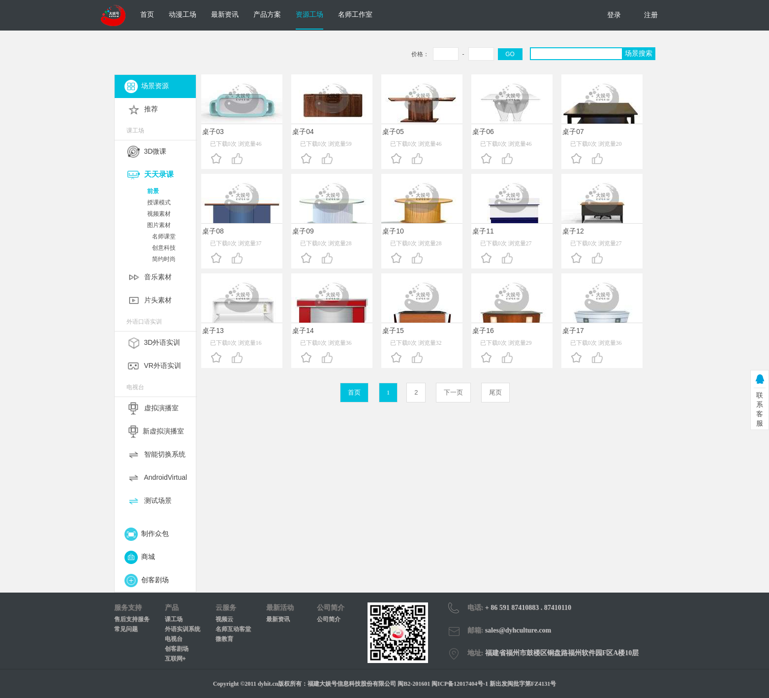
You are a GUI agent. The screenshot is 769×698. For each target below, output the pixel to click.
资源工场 (309, 14)
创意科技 (164, 247)
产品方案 (267, 14)
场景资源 (146, 86)
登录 (614, 15)
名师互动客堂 (233, 629)
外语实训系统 (182, 629)
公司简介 (328, 619)
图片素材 (159, 225)
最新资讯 (225, 14)
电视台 (174, 638)
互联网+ (175, 658)
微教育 (224, 638)
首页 (147, 14)
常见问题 (126, 629)
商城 (139, 557)
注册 (651, 15)
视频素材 (159, 213)
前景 (153, 191)
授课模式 (159, 202)
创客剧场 (146, 580)
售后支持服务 (132, 619)
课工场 (174, 619)
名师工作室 (355, 14)
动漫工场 (182, 14)
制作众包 (146, 533)
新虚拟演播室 (163, 431)
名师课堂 (164, 236)
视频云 (224, 619)
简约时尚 (164, 259)
